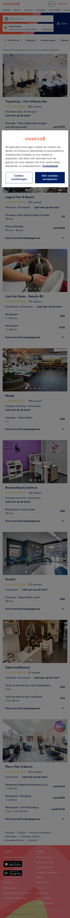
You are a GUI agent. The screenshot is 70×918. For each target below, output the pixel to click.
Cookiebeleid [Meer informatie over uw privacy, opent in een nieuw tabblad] (50, 166)
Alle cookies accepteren (50, 177)
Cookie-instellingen (19, 177)
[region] (35, 158)
